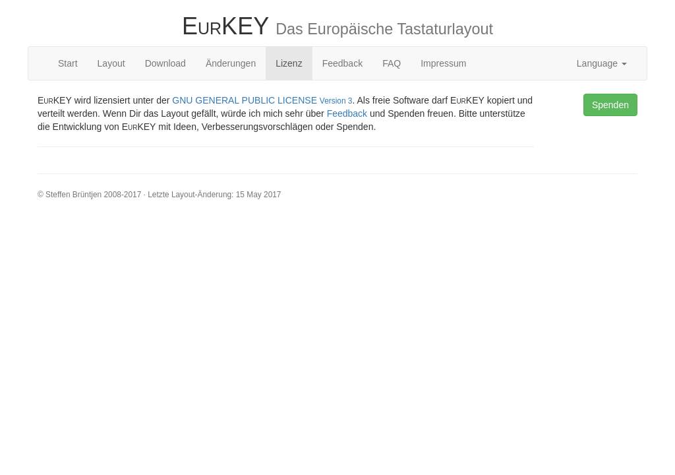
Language (602, 63)
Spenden (610, 105)
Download (165, 63)
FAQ (391, 63)
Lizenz (289, 63)
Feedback (342, 63)
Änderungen (231, 63)
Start (68, 63)
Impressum (443, 63)
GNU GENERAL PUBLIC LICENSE (262, 100)
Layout (111, 63)
